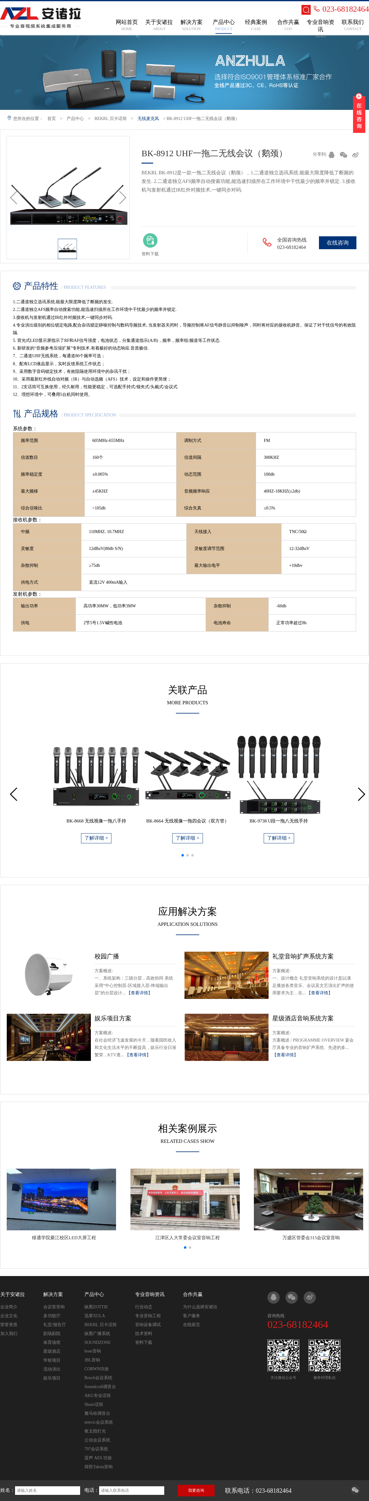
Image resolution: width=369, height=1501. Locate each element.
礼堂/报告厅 (54, 1324)
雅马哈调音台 (97, 1413)
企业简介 (8, 1307)
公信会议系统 (97, 1440)
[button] (182, 855)
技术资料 (143, 1333)
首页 (51, 118)
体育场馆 (51, 1342)
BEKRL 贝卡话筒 (111, 118)
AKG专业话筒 (97, 1395)
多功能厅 (51, 1315)
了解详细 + (96, 838)
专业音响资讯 (150, 1294)
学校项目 (51, 1360)
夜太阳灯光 (95, 1431)
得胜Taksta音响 (98, 1466)
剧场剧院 (51, 1333)
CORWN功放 (96, 1369)
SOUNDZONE (97, 1342)
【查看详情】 (139, 993)
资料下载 (143, 1342)
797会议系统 (96, 1449)
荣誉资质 (8, 1324)
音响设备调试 (148, 1324)
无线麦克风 (148, 118)
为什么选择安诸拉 (200, 1307)
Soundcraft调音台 (100, 1386)
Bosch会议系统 (98, 1377)
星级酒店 (51, 1351)
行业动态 (143, 1307)
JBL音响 (92, 1360)
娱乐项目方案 (113, 1018)
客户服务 (191, 1315)
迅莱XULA (94, 1315)
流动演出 (51, 1369)
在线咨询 (338, 243)
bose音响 (92, 1351)
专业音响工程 (148, 1315)
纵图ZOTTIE (96, 1307)
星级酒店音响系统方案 (303, 1018)
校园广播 (107, 956)
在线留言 (191, 1324)
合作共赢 (193, 1294)
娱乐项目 (51, 1378)
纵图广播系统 (97, 1333)
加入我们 (8, 1333)
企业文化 (8, 1315)
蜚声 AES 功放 (98, 1458)
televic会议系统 (98, 1422)
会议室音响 (54, 1307)
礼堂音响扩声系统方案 (303, 956)
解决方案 (53, 1294)
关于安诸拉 (12, 1294)
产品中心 (75, 118)
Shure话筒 (93, 1404)
